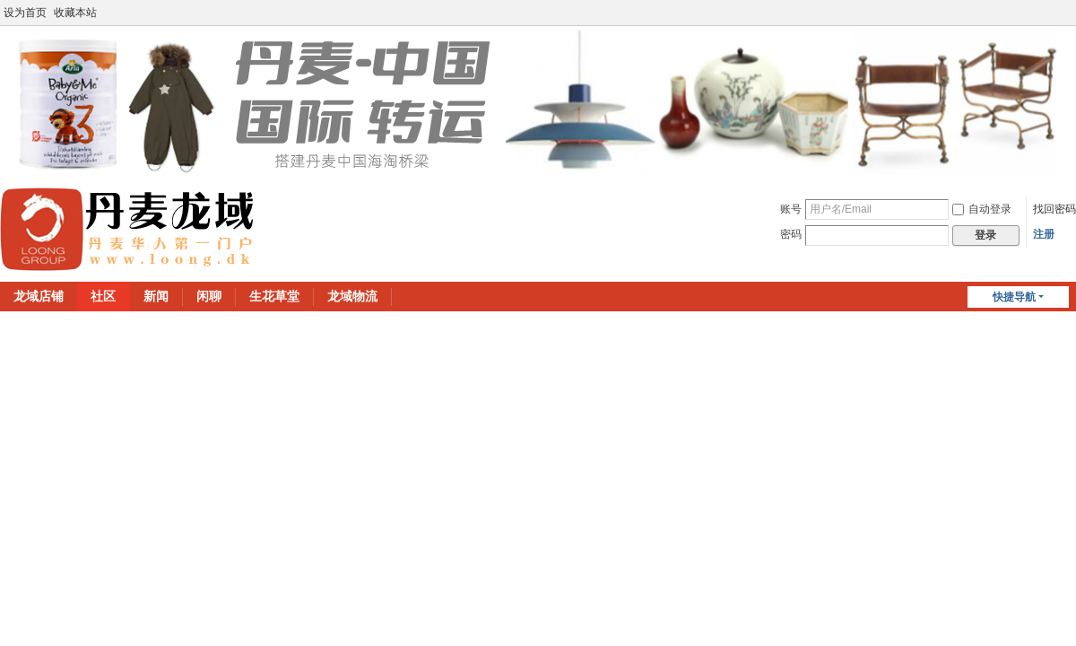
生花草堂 (274, 296)
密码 (791, 234)
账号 (791, 209)
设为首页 (25, 12)
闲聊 (208, 296)
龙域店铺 (38, 296)
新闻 (156, 296)
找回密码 (1054, 209)
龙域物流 (352, 296)
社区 (103, 296)
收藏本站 (75, 12)
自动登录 (981, 209)
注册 (1043, 234)
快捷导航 (1014, 297)
